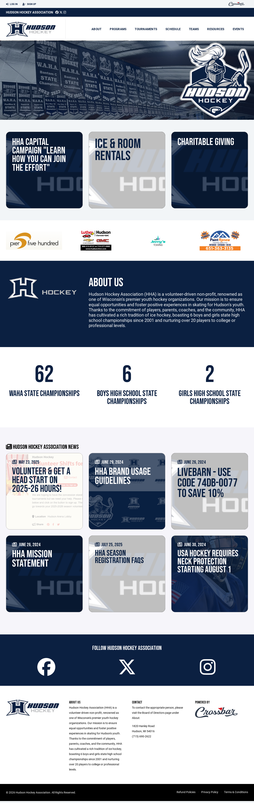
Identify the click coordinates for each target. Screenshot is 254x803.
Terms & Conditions (236, 794)
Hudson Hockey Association (29, 12)
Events (238, 29)
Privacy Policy (209, 794)
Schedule (173, 29)
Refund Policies (186, 794)
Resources (215, 29)
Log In (11, 4)
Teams (194, 29)
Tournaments (146, 29)
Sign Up (29, 4)
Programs (118, 29)
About (96, 29)
